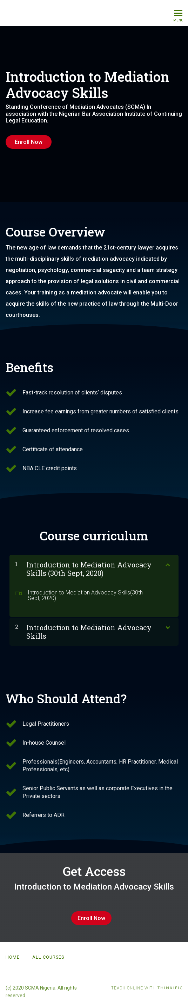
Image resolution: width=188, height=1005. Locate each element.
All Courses (48, 957)
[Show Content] (167, 563)
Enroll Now (28, 142)
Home (13, 957)
